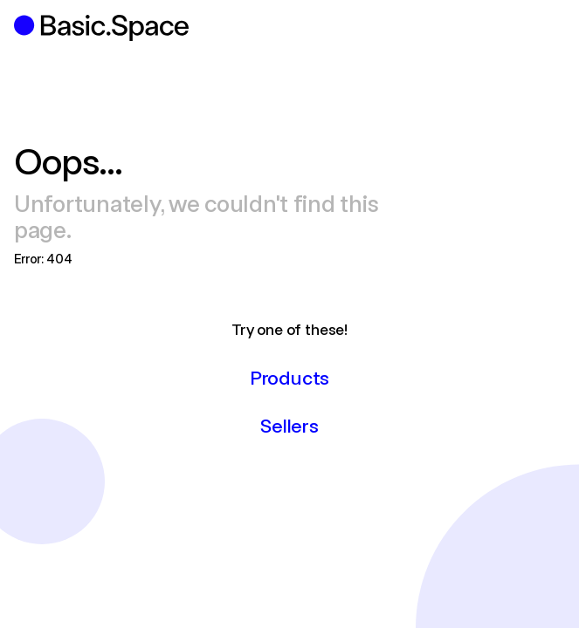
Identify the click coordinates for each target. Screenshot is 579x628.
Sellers (289, 424)
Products (289, 376)
